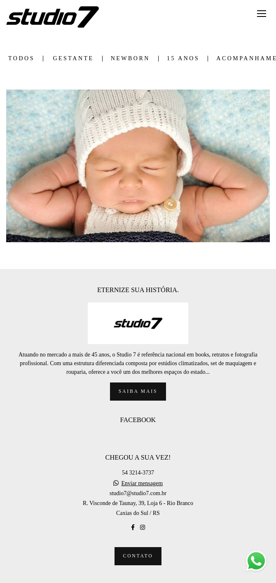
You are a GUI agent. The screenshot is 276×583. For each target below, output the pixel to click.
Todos (21, 58)
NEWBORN (130, 58)
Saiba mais (138, 391)
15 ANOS (183, 58)
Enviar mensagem (142, 483)
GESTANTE (73, 58)
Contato (138, 556)
